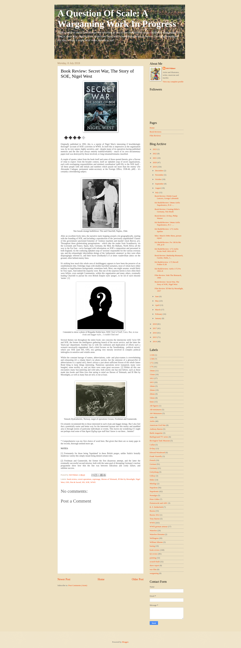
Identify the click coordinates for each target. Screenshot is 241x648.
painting (153, 558)
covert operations (84, 479)
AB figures (154, 406)
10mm (152, 371)
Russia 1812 (154, 515)
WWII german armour (158, 527)
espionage (96, 479)
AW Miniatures (156, 413)
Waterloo (153, 530)
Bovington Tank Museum (160, 441)
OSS (67, 482)
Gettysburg (154, 472)
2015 (155, 337)
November (159, 175)
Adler (152, 417)
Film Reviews (155, 136)
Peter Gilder (154, 499)
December (159, 171)
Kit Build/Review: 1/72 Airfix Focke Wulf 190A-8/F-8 (166, 250)
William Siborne (156, 542)
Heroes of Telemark (109, 479)
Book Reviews (155, 132)
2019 (155, 167)
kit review (154, 554)
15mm (152, 374)
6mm (152, 402)
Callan (152, 445)
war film (153, 569)
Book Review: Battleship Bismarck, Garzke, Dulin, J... (169, 256)
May (157, 301)
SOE (87, 482)
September (159, 184)
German (153, 464)
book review (72, 479)
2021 (155, 158)
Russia (152, 511)
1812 (152, 378)
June (157, 296)
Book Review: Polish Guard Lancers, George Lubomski (166, 197)
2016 (155, 333)
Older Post (138, 579)
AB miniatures (155, 410)
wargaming (154, 573)
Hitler (152, 480)
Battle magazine (156, 433)
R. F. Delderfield (156, 507)
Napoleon (153, 488)
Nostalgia (153, 495)
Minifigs (153, 484)
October (158, 179)
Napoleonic (154, 491)
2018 (155, 324)
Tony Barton (155, 519)
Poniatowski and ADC (158, 503)
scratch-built (155, 562)
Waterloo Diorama (157, 534)
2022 (155, 154)
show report (154, 565)
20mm (152, 390)
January (158, 318)
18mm (152, 386)
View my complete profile (173, 82)
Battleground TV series (159, 437)
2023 (155, 149)
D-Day (152, 448)
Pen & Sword (75, 482)
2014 (155, 341)
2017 (155, 328)
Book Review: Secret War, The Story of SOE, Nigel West (167, 283)
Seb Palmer (171, 68)
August (158, 188)
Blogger (125, 642)
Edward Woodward (157, 452)
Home (101, 579)
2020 (155, 162)
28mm (152, 394)
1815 (152, 382)
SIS (83, 482)
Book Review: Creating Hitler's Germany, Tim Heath (167, 210)
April (157, 305)
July (157, 192)
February (159, 314)
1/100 (152, 355)
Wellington (154, 538)
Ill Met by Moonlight (126, 479)
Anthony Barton (156, 429)
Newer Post (63, 579)
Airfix (152, 421)
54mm (152, 398)
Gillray (152, 476)
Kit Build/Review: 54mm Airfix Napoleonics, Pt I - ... (167, 223)
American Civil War (158, 425)
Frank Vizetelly (156, 456)
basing (152, 546)
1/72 (151, 363)
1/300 (152, 359)
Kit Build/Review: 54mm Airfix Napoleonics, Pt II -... (167, 204)
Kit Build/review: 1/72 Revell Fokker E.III (166, 263)
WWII (92, 482)
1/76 (151, 367)
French (152, 460)
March (158, 310)
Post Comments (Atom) (77, 585)
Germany (153, 468)
